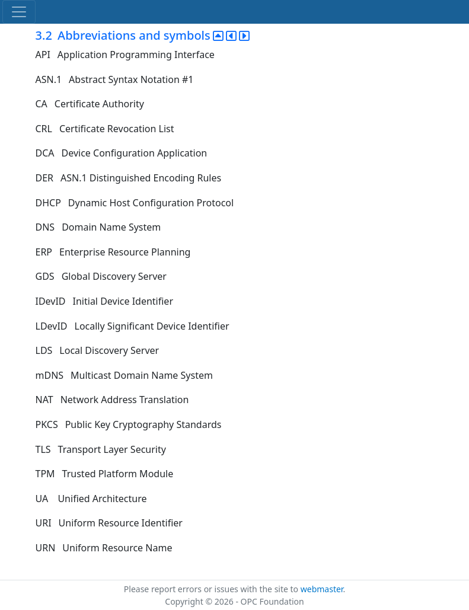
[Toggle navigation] (19, 12)
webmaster (322, 589)
